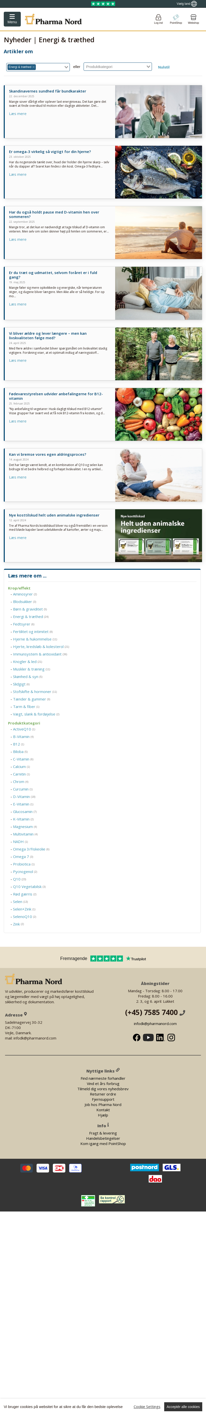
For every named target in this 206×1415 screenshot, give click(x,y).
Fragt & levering (103, 1133)
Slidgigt (21, 684)
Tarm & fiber (26, 706)
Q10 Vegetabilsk (29, 886)
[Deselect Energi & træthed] (33, 67)
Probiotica (24, 864)
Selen (20, 901)
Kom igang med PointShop (103, 1143)
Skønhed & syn (28, 676)
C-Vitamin (23, 759)
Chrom (21, 781)
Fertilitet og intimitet (33, 631)
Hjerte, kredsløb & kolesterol (41, 646)
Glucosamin (25, 811)
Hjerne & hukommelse (35, 639)
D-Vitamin (24, 796)
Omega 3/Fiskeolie (31, 849)
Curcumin (23, 789)
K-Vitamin (23, 819)
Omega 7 (23, 856)
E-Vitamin (23, 804)
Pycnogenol (25, 871)
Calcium (21, 766)
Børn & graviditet (30, 609)
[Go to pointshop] (176, 19)
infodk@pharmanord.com (155, 1023)
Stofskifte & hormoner (35, 691)
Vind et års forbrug (103, 1083)
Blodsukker (24, 601)
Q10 (19, 879)
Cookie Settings (147, 1406)
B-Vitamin (23, 736)
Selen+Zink (24, 909)
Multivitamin (25, 834)
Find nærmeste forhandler (103, 1078)
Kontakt (103, 1109)
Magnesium (25, 826)
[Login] (158, 19)
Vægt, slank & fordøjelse (36, 714)
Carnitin (21, 774)
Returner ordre (103, 1094)
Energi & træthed (31, 616)
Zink (18, 924)
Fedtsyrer (24, 624)
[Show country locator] (186, 4)
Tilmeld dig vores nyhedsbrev (103, 1088)
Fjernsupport (103, 1099)
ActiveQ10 (24, 729)
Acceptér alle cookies (183, 1407)
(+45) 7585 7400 (155, 1012)
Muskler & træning (31, 669)
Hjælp (103, 1115)
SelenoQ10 (24, 916)
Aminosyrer (25, 594)
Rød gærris (25, 894)
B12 (18, 744)
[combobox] (38, 67)
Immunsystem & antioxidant (40, 654)
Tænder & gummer (31, 699)
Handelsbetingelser (103, 1138)
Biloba (20, 751)
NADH (20, 841)
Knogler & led (27, 661)
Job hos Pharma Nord (103, 1104)
